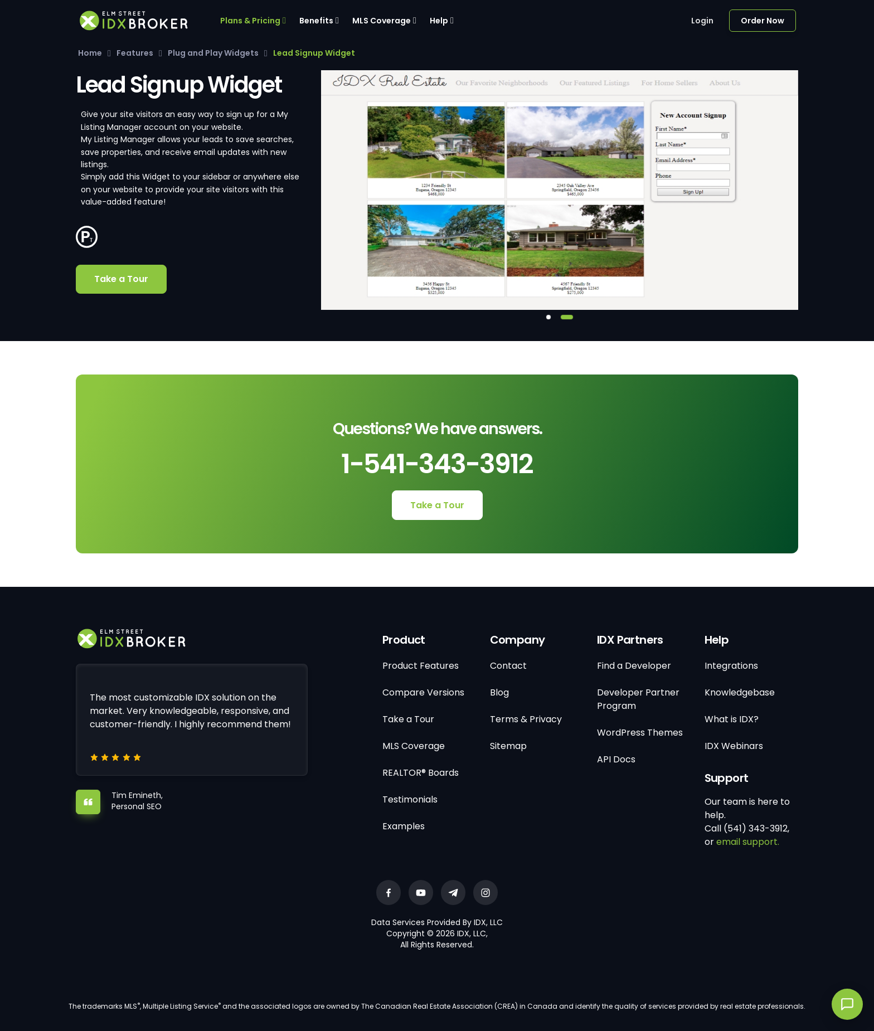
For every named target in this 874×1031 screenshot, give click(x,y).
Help (439, 20)
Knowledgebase (740, 692)
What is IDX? (732, 719)
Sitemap (508, 746)
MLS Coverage (381, 20)
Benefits (316, 20)
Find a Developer (634, 665)
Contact (508, 665)
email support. (747, 841)
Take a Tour (121, 279)
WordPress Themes (640, 732)
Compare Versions (423, 692)
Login (702, 20)
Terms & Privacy (526, 719)
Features (134, 53)
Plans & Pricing (250, 20)
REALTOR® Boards (420, 772)
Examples (403, 826)
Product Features (420, 665)
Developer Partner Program (638, 699)
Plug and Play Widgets (213, 53)
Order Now (762, 20)
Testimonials (410, 799)
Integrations (731, 665)
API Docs (616, 759)
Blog (499, 692)
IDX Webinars (734, 746)
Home (90, 53)
